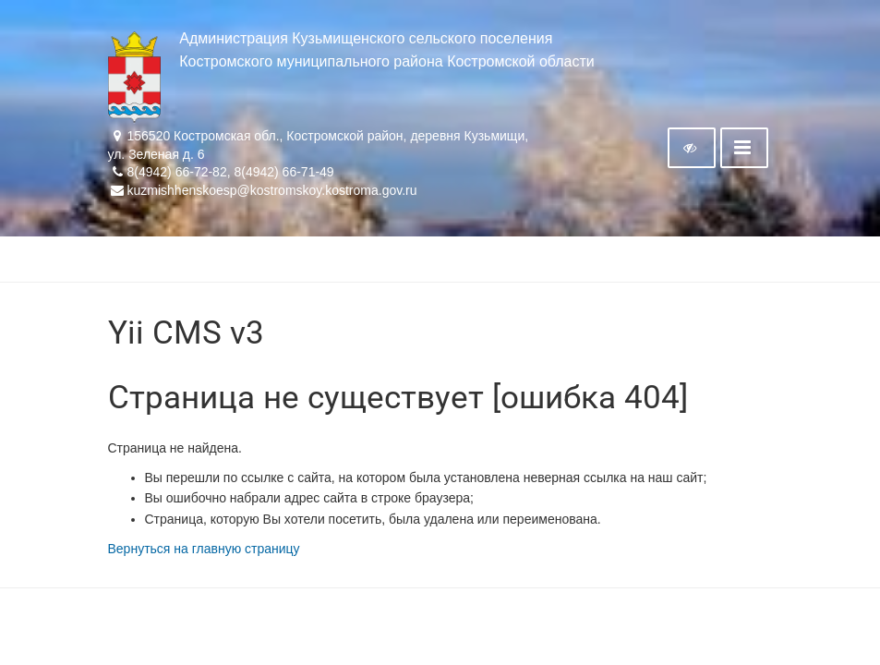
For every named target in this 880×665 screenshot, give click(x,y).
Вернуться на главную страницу (204, 548)
